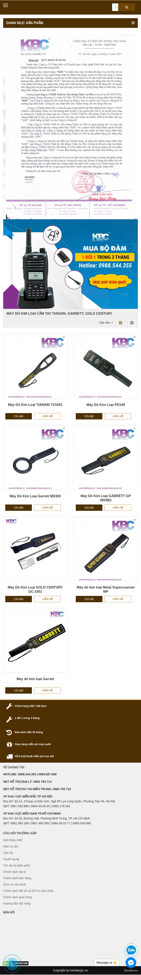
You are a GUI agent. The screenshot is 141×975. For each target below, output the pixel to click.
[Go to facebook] (131, 962)
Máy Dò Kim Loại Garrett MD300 (35, 496)
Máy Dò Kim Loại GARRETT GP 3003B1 (106, 498)
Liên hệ (47, 416)
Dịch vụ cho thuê (14, 884)
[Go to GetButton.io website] (131, 970)
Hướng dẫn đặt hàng (17, 903)
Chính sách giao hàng (17, 897)
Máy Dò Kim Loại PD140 (106, 405)
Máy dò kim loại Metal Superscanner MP (106, 589)
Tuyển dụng (11, 859)
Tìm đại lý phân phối (16, 865)
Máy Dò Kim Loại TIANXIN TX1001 (35, 405)
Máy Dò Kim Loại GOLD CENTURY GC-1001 (35, 589)
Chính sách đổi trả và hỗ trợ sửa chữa (28, 890)
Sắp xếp (106, 322)
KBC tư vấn (10, 846)
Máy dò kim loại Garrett (35, 679)
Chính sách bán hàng (17, 878)
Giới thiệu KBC (13, 840)
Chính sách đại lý (14, 871)
